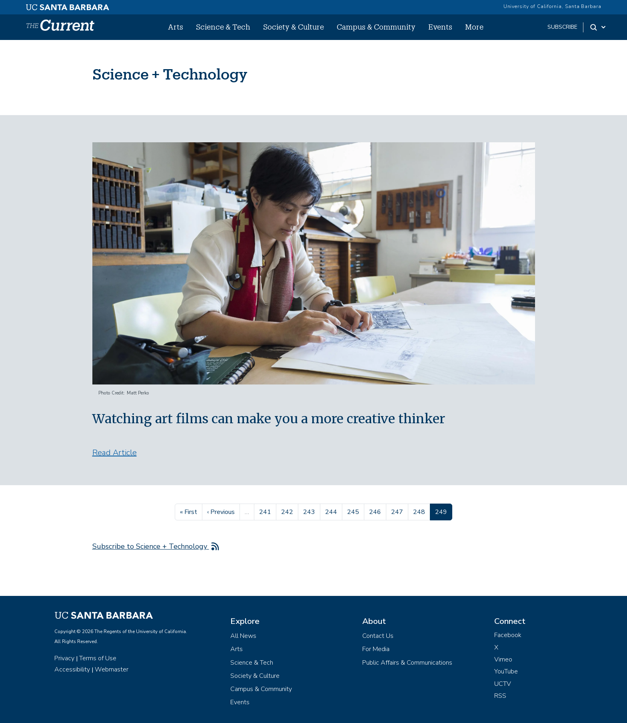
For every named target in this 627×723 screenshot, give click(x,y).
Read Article (114, 452)
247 (398, 511)
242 (288, 511)
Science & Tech (223, 26)
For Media (375, 649)
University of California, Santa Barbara (552, 6)
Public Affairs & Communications (407, 662)
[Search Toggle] (598, 27)
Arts (175, 26)
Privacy (64, 658)
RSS (500, 695)
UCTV (502, 683)
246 (376, 511)
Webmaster (111, 669)
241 (266, 511)
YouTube (506, 671)
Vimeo (503, 659)
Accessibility (72, 669)
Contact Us (377, 635)
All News (243, 635)
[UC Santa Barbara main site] (68, 5)
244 (332, 511)
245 (354, 511)
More (474, 26)
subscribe (562, 27)
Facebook (507, 635)
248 (420, 511)
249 (443, 511)
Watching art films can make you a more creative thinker (268, 419)
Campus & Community (376, 26)
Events (440, 26)
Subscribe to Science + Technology (150, 546)
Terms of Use (97, 658)
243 (310, 511)
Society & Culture (293, 26)
